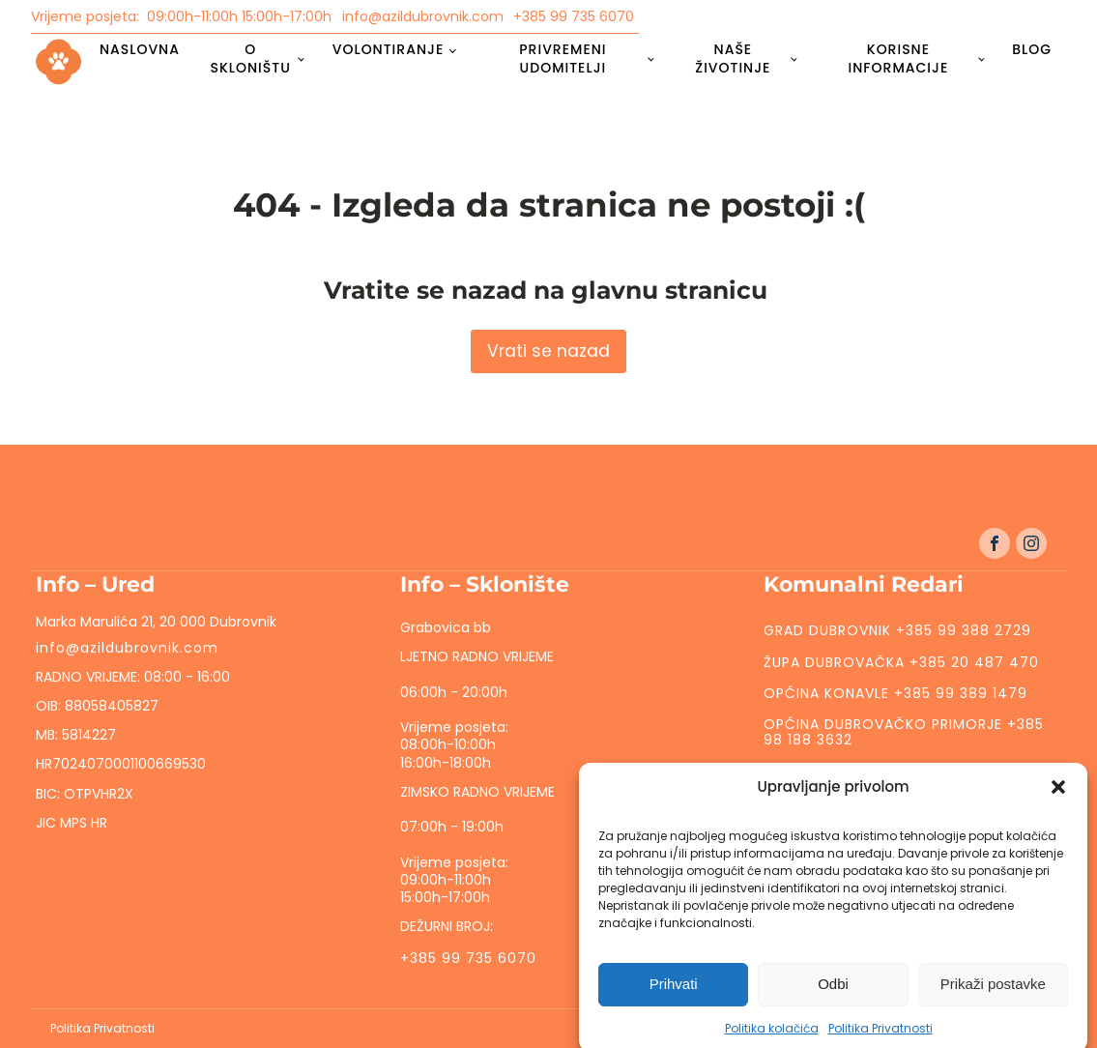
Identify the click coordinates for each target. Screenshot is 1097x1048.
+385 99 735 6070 (573, 16)
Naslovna (140, 49)
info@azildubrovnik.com (423, 16)
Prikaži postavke (993, 997)
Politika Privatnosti (102, 1028)
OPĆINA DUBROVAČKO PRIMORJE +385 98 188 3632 (904, 731)
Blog (1032, 49)
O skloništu (251, 58)
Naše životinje (732, 58)
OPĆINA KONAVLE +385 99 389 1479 (895, 693)
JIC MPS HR (73, 822)
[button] (1058, 800)
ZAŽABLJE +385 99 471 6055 (866, 770)
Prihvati (674, 997)
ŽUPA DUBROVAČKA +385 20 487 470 (901, 662)
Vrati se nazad (548, 351)
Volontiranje (388, 49)
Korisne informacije (899, 58)
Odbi (833, 997)
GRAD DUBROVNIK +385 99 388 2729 (897, 630)
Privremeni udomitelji (562, 58)
